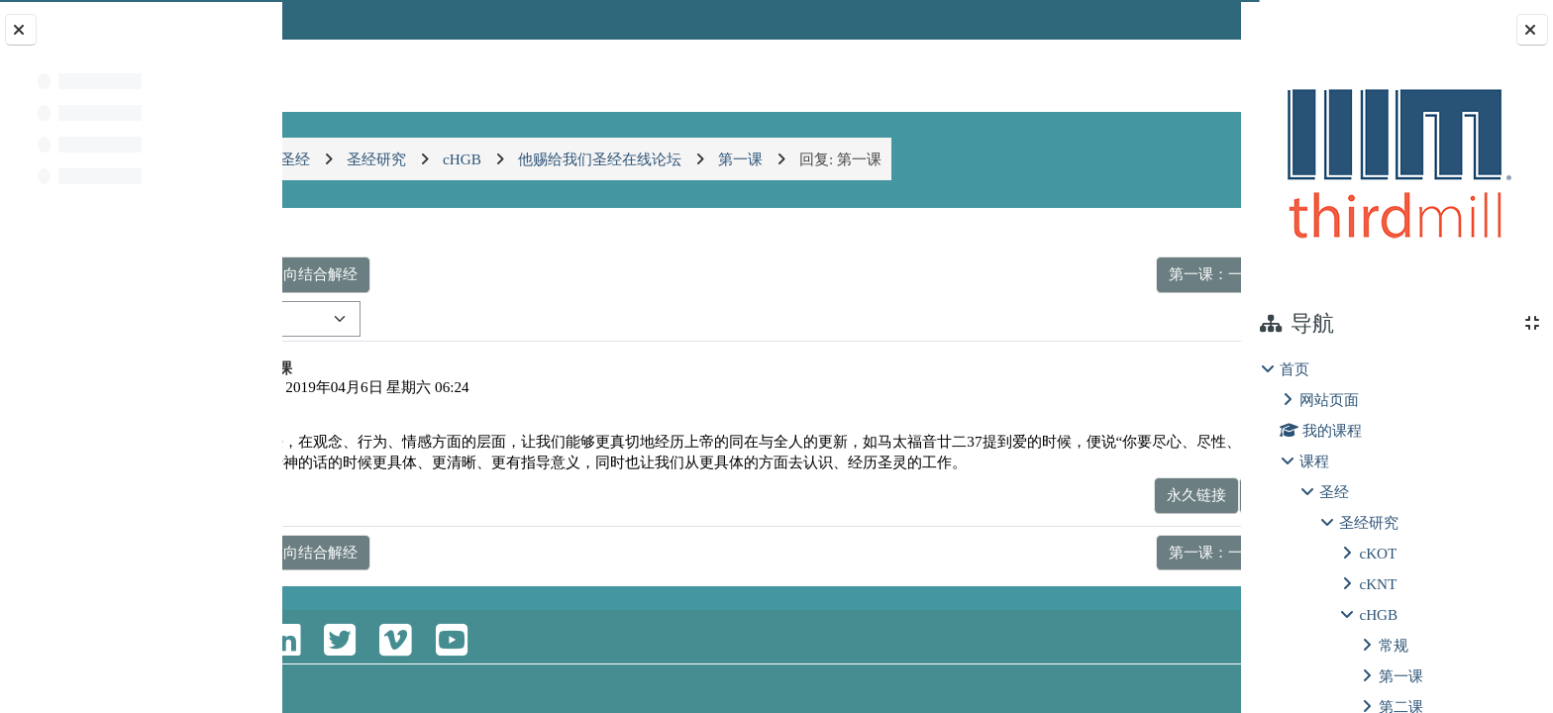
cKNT (1378, 583)
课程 (1314, 461)
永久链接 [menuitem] (1015, 515)
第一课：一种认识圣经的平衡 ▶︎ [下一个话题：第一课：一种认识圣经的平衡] (1093, 273)
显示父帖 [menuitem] (1100, 515)
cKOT (1378, 553)
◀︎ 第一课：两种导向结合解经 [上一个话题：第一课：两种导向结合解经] (423, 273)
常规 (1393, 645)
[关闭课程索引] (21, 30)
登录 (1188, 19)
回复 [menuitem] (1171, 515)
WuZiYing (405, 386)
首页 (1294, 368)
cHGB (1378, 614)
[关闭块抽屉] (1532, 30)
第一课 (1401, 675)
